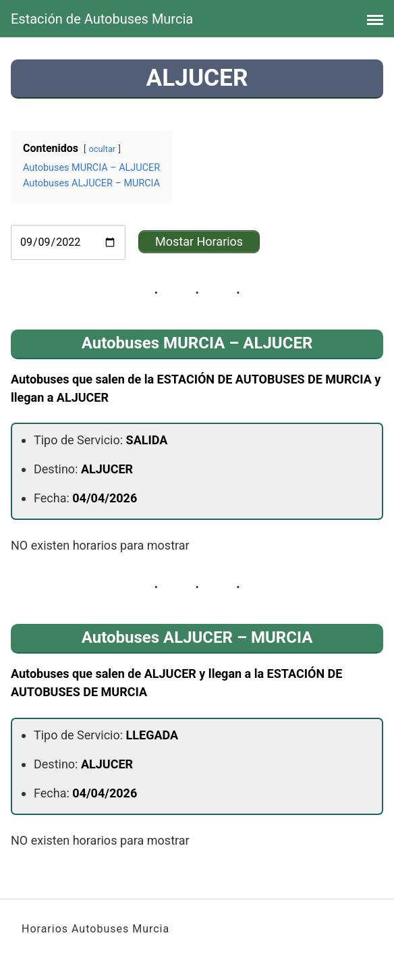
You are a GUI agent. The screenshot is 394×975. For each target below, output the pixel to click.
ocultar (102, 149)
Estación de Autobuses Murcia (102, 19)
